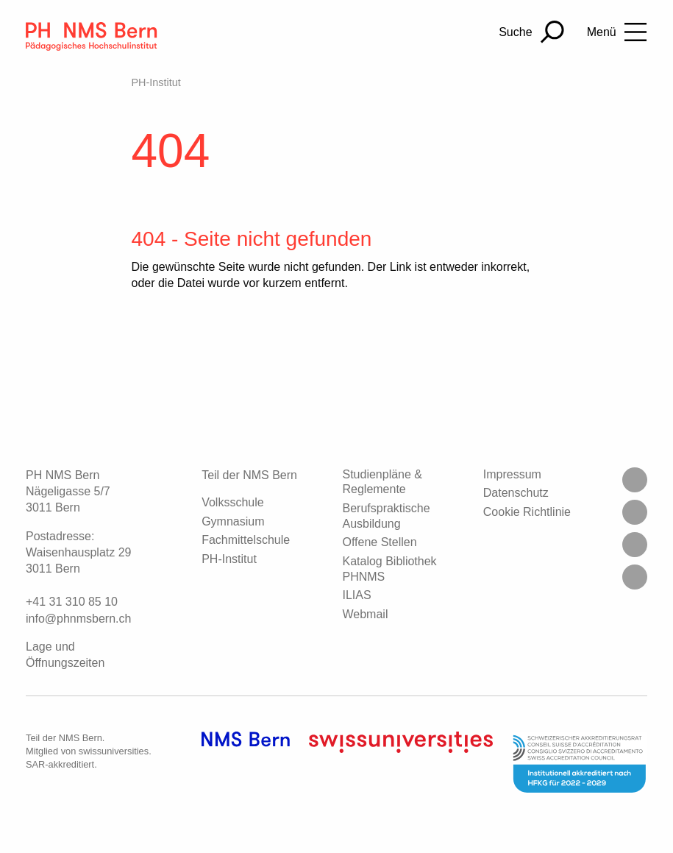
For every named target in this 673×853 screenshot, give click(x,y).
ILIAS (356, 595)
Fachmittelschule (246, 540)
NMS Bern (80, 737)
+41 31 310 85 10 (72, 601)
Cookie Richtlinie (527, 512)
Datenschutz (516, 492)
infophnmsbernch (78, 618)
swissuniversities (114, 751)
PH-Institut (155, 82)
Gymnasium (233, 521)
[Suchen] (531, 32)
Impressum (512, 474)
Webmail (365, 614)
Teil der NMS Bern (249, 475)
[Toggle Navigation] (617, 32)
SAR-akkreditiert (60, 764)
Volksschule (233, 502)
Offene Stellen (379, 542)
